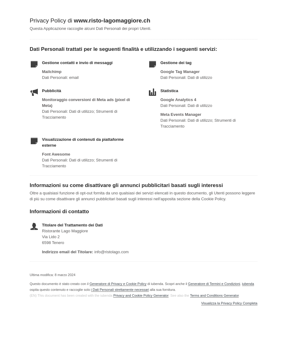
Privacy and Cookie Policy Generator (140, 295)
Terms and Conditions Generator (214, 295)
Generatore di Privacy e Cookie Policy (118, 284)
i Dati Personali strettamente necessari (120, 289)
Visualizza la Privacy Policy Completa (229, 303)
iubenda (248, 284)
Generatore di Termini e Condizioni (214, 284)
